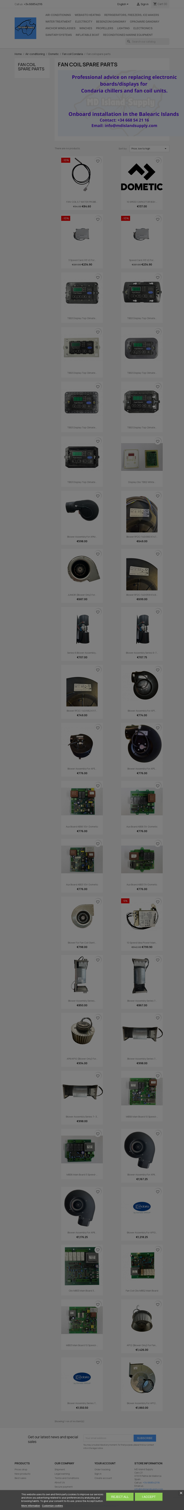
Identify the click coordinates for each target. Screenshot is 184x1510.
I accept (149, 1497)
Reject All (120, 1497)
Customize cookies (52, 1505)
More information (30, 1505)
